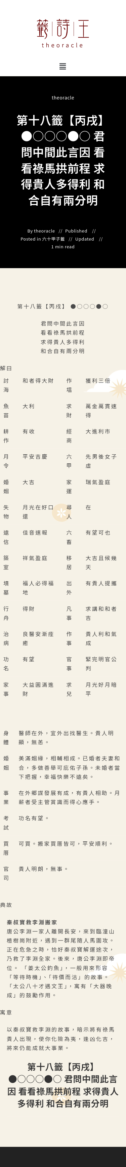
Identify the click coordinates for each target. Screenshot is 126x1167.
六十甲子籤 (53, 239)
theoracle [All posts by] (63, 97)
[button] (63, 66)
